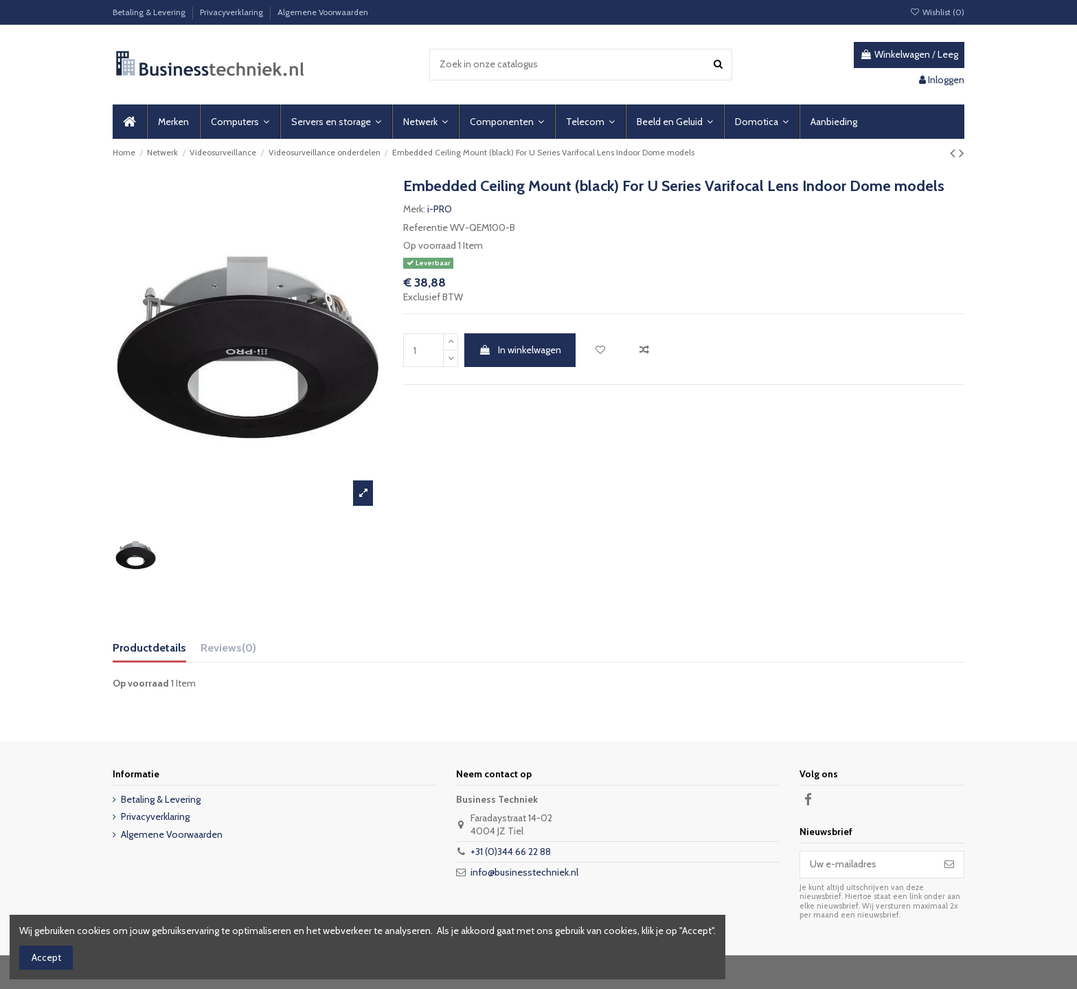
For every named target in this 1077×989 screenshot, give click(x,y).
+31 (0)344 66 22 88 (511, 851)
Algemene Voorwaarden (322, 12)
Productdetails (149, 647)
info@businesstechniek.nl (524, 872)
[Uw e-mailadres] (867, 865)
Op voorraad (429, 245)
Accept (46, 957)
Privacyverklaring (232, 12)
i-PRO (439, 209)
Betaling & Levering (150, 12)
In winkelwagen (520, 350)
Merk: (414, 209)
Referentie (425, 227)
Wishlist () (937, 12)
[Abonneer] (949, 865)
